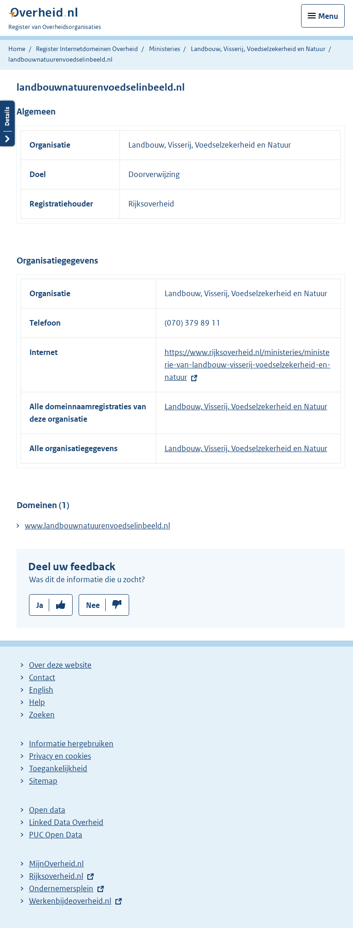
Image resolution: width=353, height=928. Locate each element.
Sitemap (43, 781)
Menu (328, 16)
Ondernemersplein (61, 888)
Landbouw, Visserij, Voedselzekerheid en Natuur (258, 49)
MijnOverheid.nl (56, 864)
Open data (47, 810)
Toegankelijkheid (58, 768)
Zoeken (42, 715)
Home (16, 49)
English (41, 690)
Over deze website (60, 665)
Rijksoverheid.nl (56, 876)
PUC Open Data (55, 835)
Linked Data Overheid (66, 822)
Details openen (7, 123)
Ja (39, 605)
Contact (42, 677)
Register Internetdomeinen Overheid (87, 49)
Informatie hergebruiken (71, 744)
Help (37, 702)
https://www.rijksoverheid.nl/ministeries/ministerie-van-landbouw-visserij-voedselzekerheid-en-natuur (247, 364)
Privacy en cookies (60, 756)
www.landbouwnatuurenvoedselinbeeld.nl (97, 526)
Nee (93, 605)
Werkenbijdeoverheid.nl (70, 901)
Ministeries (164, 49)
